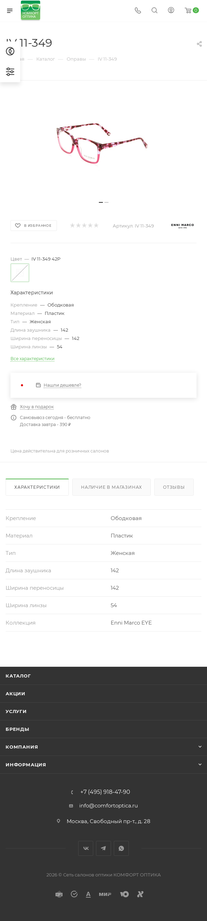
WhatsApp (121, 848)
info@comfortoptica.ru (108, 805)
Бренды (17, 729)
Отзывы (174, 487)
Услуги (16, 711)
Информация (26, 764)
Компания (22, 747)
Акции (15, 693)
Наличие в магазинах (111, 487)
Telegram (103, 848)
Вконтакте (85, 848)
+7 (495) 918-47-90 (105, 792)
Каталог (18, 676)
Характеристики (37, 487)
